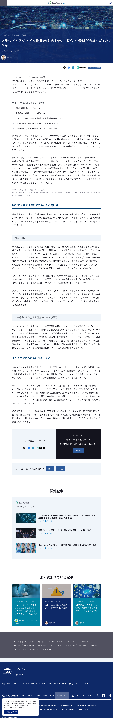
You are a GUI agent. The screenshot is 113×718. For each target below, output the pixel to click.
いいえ (60, 469)
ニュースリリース (26, 695)
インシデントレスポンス (55, 642)
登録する (78, 450)
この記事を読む (45, 521)
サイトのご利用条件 (11, 712)
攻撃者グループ (35, 649)
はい (50, 469)
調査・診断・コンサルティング (13, 684)
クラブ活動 (82, 646)
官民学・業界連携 (29, 646)
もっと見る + (47, 649)
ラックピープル (6, 35)
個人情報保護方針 (67, 705)
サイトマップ (83, 710)
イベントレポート (71, 642)
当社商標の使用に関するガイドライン (44, 710)
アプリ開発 (41, 642)
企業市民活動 (42, 646)
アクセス (22, 675)
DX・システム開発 (81, 684)
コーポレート (93, 646)
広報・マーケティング (20, 649)
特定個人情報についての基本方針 (45, 705)
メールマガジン (80, 695)
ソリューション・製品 (44, 684)
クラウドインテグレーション (66, 646)
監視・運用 (30, 684)
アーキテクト (17, 642)
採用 (51, 695)
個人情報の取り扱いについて (86, 705)
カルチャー (16, 646)
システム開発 (15, 51)
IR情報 (45, 695)
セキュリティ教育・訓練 (62, 684)
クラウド (5, 51)
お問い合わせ (61, 695)
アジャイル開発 (29, 642)
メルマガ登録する (95, 67)
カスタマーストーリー (87, 642)
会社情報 (37, 695)
